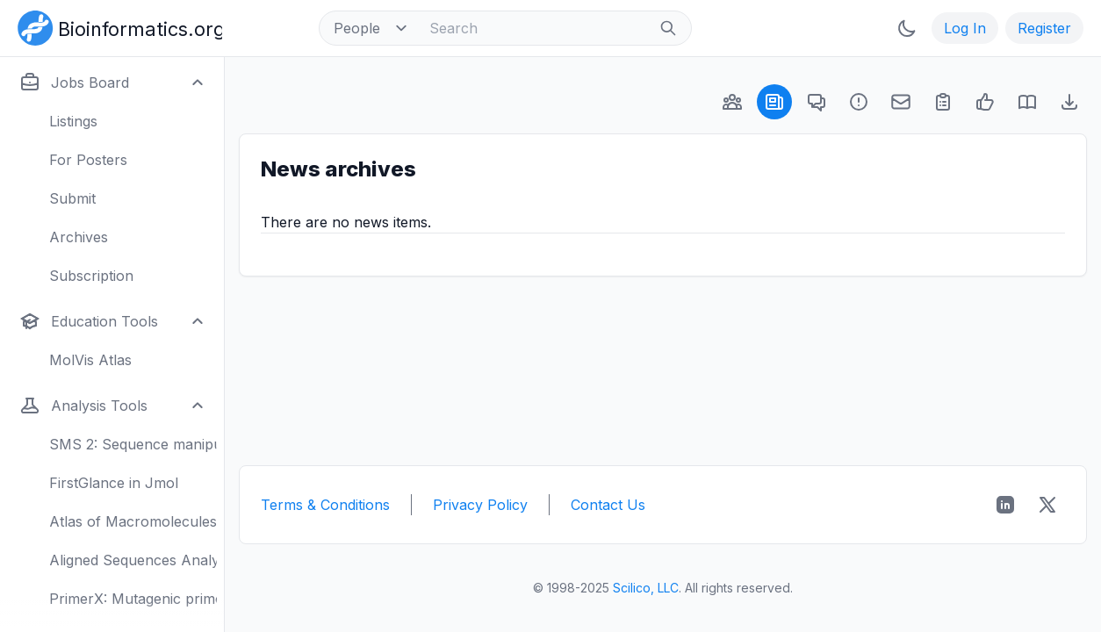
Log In (965, 28)
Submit (72, 198)
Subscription (91, 275)
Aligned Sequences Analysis (133, 560)
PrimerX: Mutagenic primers (133, 598)
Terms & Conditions (325, 505)
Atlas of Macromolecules (133, 521)
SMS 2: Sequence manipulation (133, 444)
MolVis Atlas (90, 360)
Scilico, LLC (646, 587)
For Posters (88, 160)
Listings (73, 121)
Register (1044, 28)
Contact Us (608, 505)
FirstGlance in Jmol (113, 483)
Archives (78, 237)
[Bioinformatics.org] (116, 26)
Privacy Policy (480, 505)
